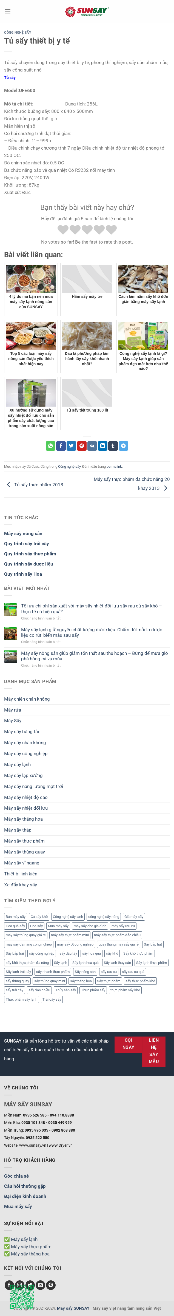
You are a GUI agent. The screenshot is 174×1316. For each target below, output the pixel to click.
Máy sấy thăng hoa (23, 819)
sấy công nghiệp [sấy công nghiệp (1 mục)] (41, 953)
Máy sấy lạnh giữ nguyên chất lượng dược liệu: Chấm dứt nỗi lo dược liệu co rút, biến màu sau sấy (91, 632)
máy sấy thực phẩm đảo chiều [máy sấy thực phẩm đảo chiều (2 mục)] (117, 935)
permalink (114, 466)
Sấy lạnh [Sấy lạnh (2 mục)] (60, 963)
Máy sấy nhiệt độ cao (26, 797)
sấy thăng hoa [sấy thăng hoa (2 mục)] (81, 981)
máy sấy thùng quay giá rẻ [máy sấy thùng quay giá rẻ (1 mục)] (26, 935)
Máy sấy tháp (18, 830)
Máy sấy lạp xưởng (23, 775)
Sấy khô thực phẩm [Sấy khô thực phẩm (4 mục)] (138, 953)
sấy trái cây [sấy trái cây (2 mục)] (14, 990)
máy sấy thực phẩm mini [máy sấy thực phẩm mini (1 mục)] (70, 935)
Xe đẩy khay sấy (20, 884)
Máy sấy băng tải (21, 731)
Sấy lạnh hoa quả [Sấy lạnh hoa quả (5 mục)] (85, 963)
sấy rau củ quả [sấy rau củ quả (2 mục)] (133, 972)
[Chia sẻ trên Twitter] (71, 446)
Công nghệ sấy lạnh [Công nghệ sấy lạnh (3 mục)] (68, 917)
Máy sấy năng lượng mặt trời (33, 786)
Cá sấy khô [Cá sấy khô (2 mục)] (39, 917)
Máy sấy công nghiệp (26, 753)
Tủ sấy (10, 77)
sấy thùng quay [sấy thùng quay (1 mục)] (17, 981)
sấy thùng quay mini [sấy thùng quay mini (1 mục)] (49, 981)
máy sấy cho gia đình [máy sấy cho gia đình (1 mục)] (90, 926)
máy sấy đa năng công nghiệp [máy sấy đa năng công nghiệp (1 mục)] (29, 944)
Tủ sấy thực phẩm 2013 (33, 484)
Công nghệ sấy (17, 33)
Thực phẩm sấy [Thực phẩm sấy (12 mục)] (93, 990)
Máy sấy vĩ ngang (21, 863)
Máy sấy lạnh (17, 764)
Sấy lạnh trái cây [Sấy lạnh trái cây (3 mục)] (18, 972)
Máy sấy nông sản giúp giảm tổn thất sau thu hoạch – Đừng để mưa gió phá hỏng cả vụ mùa (94, 655)
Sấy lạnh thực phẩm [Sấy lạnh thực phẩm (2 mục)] (151, 963)
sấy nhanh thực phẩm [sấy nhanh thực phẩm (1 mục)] (53, 972)
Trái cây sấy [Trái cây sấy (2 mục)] (51, 999)
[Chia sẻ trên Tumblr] (113, 446)
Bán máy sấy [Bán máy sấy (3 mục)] (15, 917)
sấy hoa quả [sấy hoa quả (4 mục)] (91, 953)
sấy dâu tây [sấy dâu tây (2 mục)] (68, 953)
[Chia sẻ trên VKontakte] (92, 446)
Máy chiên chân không (27, 699)
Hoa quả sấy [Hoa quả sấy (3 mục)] (15, 926)
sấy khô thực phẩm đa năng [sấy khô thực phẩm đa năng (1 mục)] (27, 963)
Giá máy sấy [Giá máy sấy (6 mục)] (133, 917)
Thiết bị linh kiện (20, 874)
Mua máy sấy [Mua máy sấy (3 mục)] (58, 926)
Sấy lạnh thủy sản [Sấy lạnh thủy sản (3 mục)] (117, 963)
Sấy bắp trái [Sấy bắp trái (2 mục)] (15, 953)
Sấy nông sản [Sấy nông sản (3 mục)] (85, 972)
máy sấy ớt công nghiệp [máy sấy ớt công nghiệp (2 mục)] (75, 944)
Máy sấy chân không (25, 742)
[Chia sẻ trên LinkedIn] (102, 446)
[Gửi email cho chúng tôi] (40, 1285)
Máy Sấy (12, 720)
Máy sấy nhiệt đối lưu (26, 808)
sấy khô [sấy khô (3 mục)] (112, 953)
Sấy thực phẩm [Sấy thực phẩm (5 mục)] (108, 981)
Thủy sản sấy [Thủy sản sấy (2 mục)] (65, 990)
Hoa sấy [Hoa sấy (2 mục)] (36, 926)
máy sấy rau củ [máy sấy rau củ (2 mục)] (123, 926)
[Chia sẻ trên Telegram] (123, 446)
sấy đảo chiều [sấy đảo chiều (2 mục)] (39, 990)
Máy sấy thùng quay (24, 852)
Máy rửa (12, 710)
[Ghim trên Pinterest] (82, 446)
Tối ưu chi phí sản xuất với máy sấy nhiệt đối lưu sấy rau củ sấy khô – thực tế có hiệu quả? (91, 608)
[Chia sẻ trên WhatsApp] (50, 446)
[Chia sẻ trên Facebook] (61, 446)
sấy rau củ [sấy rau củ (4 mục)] (109, 972)
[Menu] (7, 11)
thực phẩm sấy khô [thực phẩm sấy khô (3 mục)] (125, 990)
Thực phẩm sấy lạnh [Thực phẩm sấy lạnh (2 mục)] (21, 999)
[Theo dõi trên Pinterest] (51, 1285)
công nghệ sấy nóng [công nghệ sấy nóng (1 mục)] (103, 917)
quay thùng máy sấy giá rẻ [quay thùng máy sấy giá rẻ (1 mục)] (119, 944)
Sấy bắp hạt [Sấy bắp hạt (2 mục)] (153, 944)
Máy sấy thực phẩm (24, 841)
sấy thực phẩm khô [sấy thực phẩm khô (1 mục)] (140, 981)
